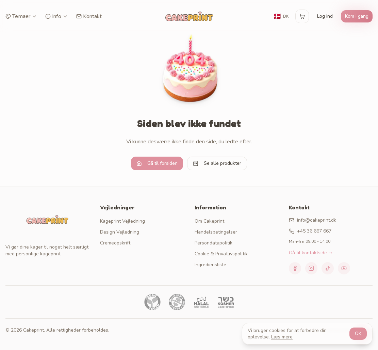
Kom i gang (356, 16)
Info (56, 16)
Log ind (325, 16)
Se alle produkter (217, 163)
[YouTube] (344, 268)
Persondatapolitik (213, 243)
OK (358, 333)
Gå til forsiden (157, 163)
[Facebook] (295, 268)
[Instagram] (311, 268)
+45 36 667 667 (310, 231)
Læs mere (282, 337)
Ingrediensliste (210, 264)
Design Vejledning (119, 232)
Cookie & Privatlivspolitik (221, 254)
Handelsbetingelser (216, 232)
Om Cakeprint (209, 221)
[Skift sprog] (281, 16)
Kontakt (89, 16)
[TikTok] (328, 268)
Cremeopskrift (115, 243)
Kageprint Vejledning (122, 221)
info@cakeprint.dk (312, 220)
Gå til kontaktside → (311, 253)
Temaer (21, 16)
